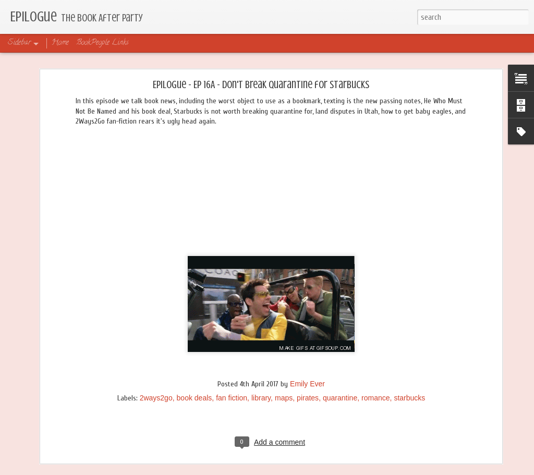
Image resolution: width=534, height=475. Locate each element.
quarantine (340, 398)
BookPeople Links (102, 43)
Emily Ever (307, 384)
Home (60, 43)
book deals (194, 398)
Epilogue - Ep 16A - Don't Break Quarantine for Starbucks (261, 85)
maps (284, 398)
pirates (308, 398)
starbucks (409, 398)
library (261, 398)
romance (375, 398)
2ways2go (156, 398)
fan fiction (231, 398)
